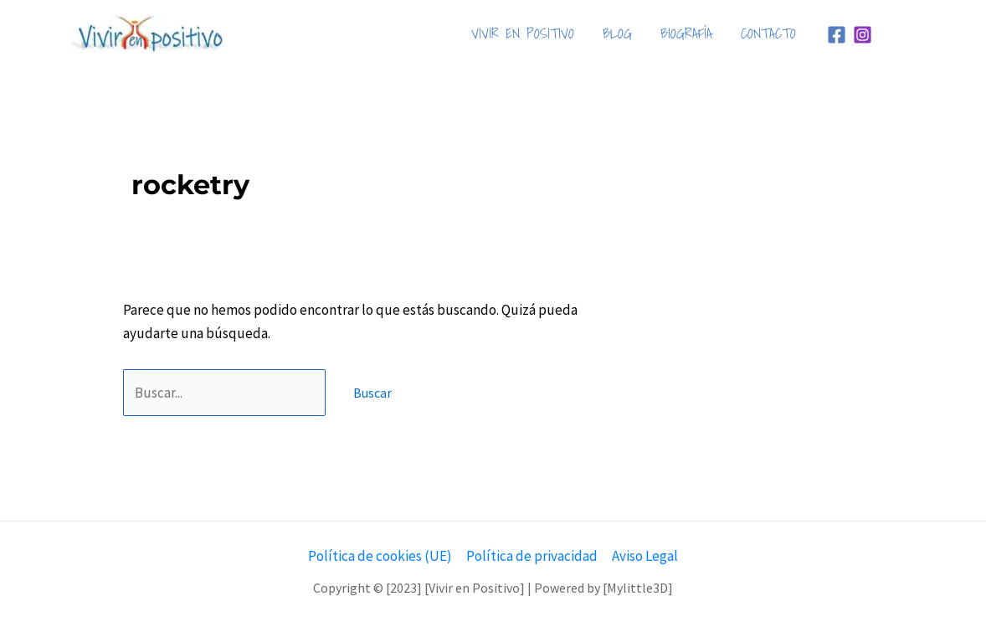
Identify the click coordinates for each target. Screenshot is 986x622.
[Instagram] (862, 34)
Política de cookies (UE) (380, 556)
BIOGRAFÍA (686, 33)
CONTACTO (768, 33)
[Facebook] (836, 34)
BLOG (617, 33)
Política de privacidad (532, 556)
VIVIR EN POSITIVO (522, 33)
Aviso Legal (645, 556)
